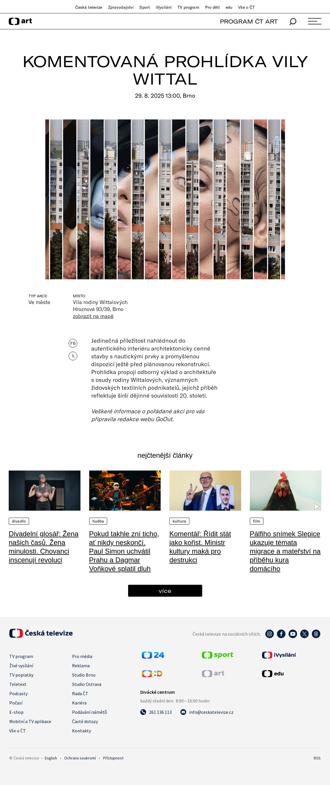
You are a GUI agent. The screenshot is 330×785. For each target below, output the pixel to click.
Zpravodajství (121, 7)
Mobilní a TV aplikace (30, 721)
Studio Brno (84, 675)
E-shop (16, 712)
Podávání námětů (89, 712)
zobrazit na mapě (93, 316)
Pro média (82, 656)
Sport (144, 7)
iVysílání (164, 7)
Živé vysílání (21, 665)
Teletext (17, 684)
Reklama (81, 665)
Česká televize (88, 7)
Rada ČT (80, 693)
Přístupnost (113, 758)
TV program (188, 7)
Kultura (179, 521)
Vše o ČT (246, 7)
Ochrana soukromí (80, 758)
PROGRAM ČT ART (249, 21)
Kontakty (81, 731)
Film (257, 521)
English (51, 758)
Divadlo (19, 521)
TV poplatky (21, 675)
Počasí (15, 703)
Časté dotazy (85, 721)
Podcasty (18, 693)
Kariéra (79, 703)
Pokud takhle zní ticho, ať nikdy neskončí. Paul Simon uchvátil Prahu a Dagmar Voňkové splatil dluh (124, 551)
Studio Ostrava (86, 684)
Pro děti (212, 7)
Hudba (98, 521)
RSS (317, 758)
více (165, 590)
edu (229, 7)
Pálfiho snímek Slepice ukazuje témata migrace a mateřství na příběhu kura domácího (285, 551)
